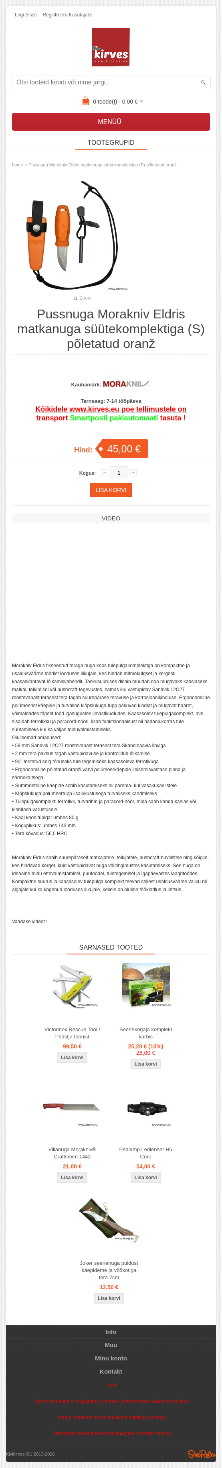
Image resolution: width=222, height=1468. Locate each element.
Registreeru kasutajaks (67, 15)
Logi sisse (26, 15)
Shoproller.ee (202, 1454)
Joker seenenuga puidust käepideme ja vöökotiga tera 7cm (109, 1270)
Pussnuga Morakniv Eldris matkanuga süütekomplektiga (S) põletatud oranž (102, 164)
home (17, 164)
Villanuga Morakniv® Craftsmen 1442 (72, 1153)
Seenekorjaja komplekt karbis (145, 1033)
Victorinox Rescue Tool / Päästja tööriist (72, 1033)
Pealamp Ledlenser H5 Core (145, 1153)
